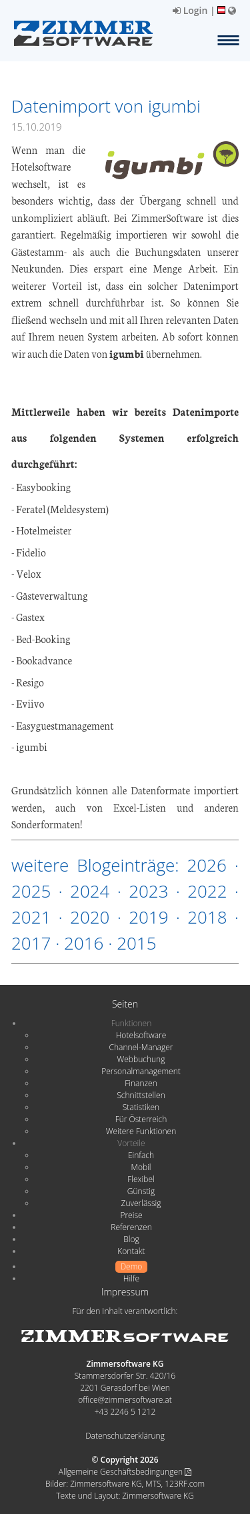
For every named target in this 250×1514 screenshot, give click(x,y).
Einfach (141, 1155)
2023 (148, 891)
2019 (148, 917)
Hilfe (131, 1278)
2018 (207, 917)
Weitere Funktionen (141, 1131)
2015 (136, 943)
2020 (89, 917)
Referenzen (131, 1227)
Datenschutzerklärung (125, 1435)
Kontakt (131, 1251)
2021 (31, 917)
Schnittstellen (141, 1095)
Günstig (141, 1191)
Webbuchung (141, 1059)
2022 (207, 891)
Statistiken (141, 1107)
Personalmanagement (141, 1071)
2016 (83, 943)
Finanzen (141, 1083)
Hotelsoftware (141, 1035)
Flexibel (140, 1179)
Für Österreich (141, 1119)
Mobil (141, 1167)
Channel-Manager (141, 1047)
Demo (132, 1266)
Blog (131, 1239)
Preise (131, 1215)
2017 (31, 943)
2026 (206, 865)
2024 (89, 891)
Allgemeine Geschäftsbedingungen (125, 1471)
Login (190, 10)
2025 (31, 891)
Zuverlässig (141, 1203)
